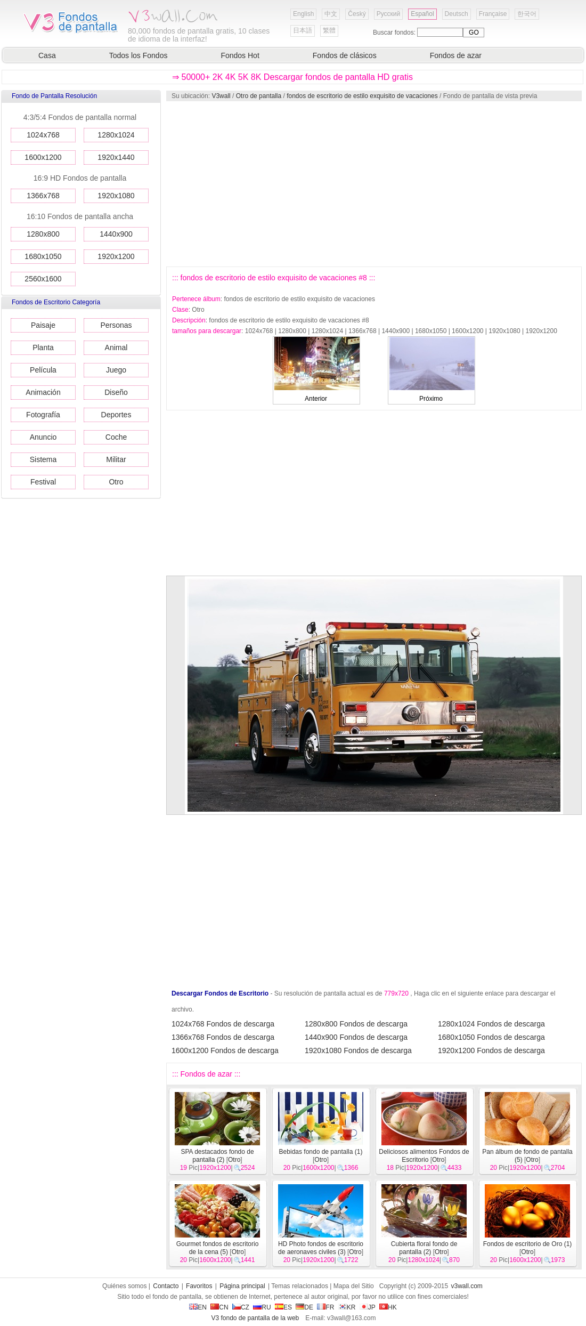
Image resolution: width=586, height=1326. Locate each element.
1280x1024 (115, 135)
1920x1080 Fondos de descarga (358, 1050)
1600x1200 (43, 157)
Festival (43, 482)
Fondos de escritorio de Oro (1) (527, 1244)
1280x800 (43, 234)
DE (304, 1307)
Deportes (116, 414)
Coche (116, 437)
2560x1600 (43, 278)
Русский (389, 14)
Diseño (116, 392)
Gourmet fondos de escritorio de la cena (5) (217, 1248)
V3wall (220, 96)
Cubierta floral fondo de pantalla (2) (424, 1248)
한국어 (526, 14)
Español (422, 14)
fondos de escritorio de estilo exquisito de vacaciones (362, 96)
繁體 (329, 30)
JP (368, 1307)
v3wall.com (467, 1286)
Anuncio (43, 437)
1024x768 (43, 135)
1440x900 (116, 234)
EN (198, 1307)
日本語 (302, 30)
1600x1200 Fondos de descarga (225, 1050)
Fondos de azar (456, 55)
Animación (43, 392)
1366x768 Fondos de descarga (223, 1037)
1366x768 (43, 195)
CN (219, 1307)
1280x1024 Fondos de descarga (491, 1024)
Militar (116, 459)
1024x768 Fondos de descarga (223, 1024)
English (303, 14)
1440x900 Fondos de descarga (356, 1037)
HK (388, 1307)
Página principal (242, 1286)
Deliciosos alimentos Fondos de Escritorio (424, 1155)
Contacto (165, 1286)
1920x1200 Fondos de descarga (491, 1050)
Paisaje (43, 325)
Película (43, 370)
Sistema (43, 459)
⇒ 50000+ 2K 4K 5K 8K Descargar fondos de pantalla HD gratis (292, 77)
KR (347, 1307)
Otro (116, 482)
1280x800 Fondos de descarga (356, 1024)
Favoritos (199, 1286)
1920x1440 (115, 157)
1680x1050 (43, 256)
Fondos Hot (240, 55)
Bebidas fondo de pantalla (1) (321, 1151)
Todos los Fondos (138, 55)
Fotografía (43, 414)
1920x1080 (115, 195)
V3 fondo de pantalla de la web (255, 1318)
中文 (330, 14)
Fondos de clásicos (345, 55)
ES (283, 1307)
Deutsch (456, 14)
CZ (240, 1307)
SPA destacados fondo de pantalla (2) (217, 1155)
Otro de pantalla (258, 96)
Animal (116, 347)
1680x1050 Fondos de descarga (491, 1037)
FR (325, 1307)
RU (262, 1307)
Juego (116, 370)
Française (493, 14)
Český (356, 14)
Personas (116, 325)
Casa (47, 55)
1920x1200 (115, 256)
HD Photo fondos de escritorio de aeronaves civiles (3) (320, 1248)
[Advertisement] (297, 183)
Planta (43, 347)
